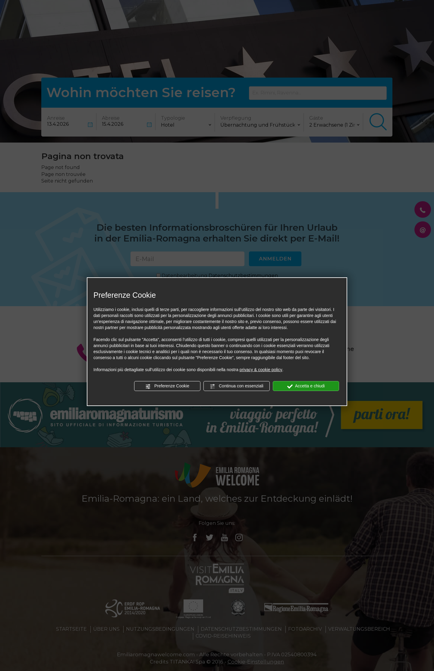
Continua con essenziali (236, 386)
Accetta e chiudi (306, 386)
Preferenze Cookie (167, 386)
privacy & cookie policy (261, 369)
